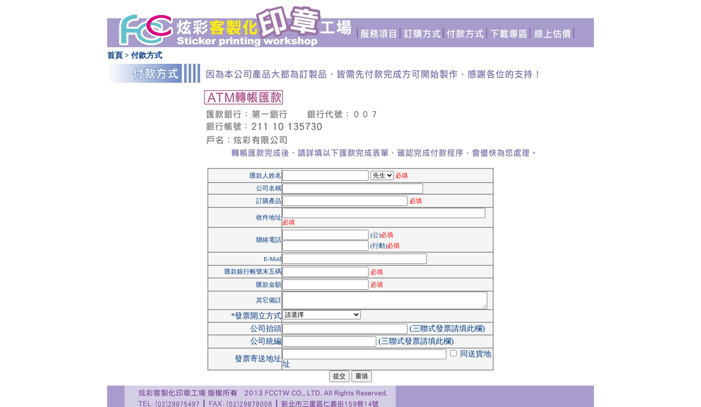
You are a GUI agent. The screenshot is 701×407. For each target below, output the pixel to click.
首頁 (115, 55)
